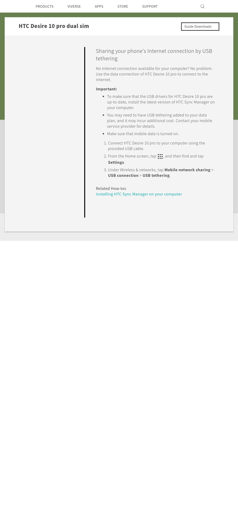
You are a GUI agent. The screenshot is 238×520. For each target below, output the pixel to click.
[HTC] (16, 6)
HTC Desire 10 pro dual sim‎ (69, 389)
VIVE (41, 457)
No (207, 222)
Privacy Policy (155, 446)
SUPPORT (159, 6)
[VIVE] (221, 6)
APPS (105, 6)
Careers (149, 459)
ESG (146, 434)
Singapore (26, 444)
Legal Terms (217, 497)
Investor (150, 440)
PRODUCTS (46, 6)
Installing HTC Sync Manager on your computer (143, 193)
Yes (189, 222)
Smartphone (47, 440)
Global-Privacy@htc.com (204, 508)
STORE (130, 6)
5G (39, 434)
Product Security (157, 453)
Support (29, 389)
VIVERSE (78, 6)
